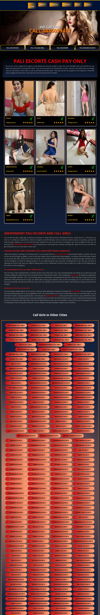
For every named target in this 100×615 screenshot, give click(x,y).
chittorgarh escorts (16, 573)
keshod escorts (16, 487)
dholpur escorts (61, 568)
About (41, 5)
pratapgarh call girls (16, 281)
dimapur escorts (61, 410)
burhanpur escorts (38, 377)
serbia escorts (38, 420)
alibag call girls (38, 314)
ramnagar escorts (38, 458)
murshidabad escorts (83, 353)
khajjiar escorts (38, 410)
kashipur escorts (61, 463)
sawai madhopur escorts (27, 587)
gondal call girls (38, 295)
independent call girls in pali (23, 200)
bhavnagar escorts (16, 501)
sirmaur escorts (83, 362)
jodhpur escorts (16, 520)
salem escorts (16, 434)
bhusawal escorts (61, 314)
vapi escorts (83, 472)
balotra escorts (83, 540)
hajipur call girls (61, 285)
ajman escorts (83, 420)
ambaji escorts (61, 516)
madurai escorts (83, 448)
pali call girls (75, 246)
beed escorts (16, 319)
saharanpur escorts (61, 396)
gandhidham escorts (83, 554)
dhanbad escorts (83, 458)
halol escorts (16, 525)
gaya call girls (61, 281)
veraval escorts (61, 501)
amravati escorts (16, 324)
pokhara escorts (16, 415)
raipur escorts (83, 583)
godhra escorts (83, 520)
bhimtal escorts (38, 367)
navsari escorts (61, 482)
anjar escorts (16, 559)
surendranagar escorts (83, 496)
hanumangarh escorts (16, 549)
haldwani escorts (39, 463)
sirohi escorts (83, 506)
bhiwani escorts (83, 338)
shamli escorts (61, 535)
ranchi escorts (16, 367)
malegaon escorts (61, 319)
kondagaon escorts (16, 448)
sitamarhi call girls (38, 285)
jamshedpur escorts (16, 453)
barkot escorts (83, 367)
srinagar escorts (61, 468)
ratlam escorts (16, 377)
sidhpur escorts (16, 592)
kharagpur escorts (61, 353)
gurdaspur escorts (61, 348)
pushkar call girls (38, 281)
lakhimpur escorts (38, 401)
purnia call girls (61, 290)
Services (53, 5)
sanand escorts (83, 487)
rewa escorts (61, 381)
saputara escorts (83, 492)
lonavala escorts (83, 592)
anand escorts (61, 549)
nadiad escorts (83, 549)
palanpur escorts (83, 525)
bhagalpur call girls (83, 281)
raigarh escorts (38, 353)
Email (88, 5)
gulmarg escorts (38, 602)
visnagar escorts (61, 530)
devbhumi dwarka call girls (50, 300)
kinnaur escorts (61, 362)
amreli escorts (61, 506)
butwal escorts (61, 415)
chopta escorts (38, 405)
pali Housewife (62, 48)
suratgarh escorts (16, 578)
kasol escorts (38, 535)
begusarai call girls (83, 290)
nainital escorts (16, 405)
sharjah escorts (16, 424)
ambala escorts (38, 333)
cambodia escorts (39, 429)
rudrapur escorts (83, 463)
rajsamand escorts (38, 544)
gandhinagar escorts (61, 477)
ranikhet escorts (16, 458)
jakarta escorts (16, 420)
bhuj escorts (16, 516)
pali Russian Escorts (87, 48)
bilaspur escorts (38, 583)
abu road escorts (83, 516)
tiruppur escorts (83, 429)
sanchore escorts (39, 578)
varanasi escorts (38, 396)
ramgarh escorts (38, 453)
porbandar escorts (38, 525)
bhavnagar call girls (83, 295)
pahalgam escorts (61, 401)
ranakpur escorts (83, 578)
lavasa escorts (16, 410)
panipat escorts (16, 333)
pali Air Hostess (12, 48)
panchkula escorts (61, 559)
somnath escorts (38, 501)
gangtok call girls (38, 309)
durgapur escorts (61, 458)
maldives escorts (38, 424)
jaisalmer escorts (61, 540)
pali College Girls (37, 48)
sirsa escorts (16, 338)
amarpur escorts (61, 439)
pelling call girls (61, 309)
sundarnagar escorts (38, 362)
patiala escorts (61, 343)
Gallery (66, 5)
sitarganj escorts (16, 468)
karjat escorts (38, 324)
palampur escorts (16, 564)
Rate (77, 5)
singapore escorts (61, 424)
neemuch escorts (83, 377)
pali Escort (74, 230)
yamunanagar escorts (61, 333)
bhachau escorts (15, 496)
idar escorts (83, 597)
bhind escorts (61, 377)
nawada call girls (16, 290)
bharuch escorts (38, 540)
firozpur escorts (16, 348)
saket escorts (38, 386)
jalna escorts (83, 314)
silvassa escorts (38, 516)
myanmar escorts (16, 429)
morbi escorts (38, 496)
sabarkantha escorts (16, 482)
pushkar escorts (16, 597)
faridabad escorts (61, 329)
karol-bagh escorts (61, 386)
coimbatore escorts (61, 453)
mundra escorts (61, 554)
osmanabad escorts (38, 319)
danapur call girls (16, 285)
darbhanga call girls (38, 290)
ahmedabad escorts (61, 472)
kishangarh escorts (61, 573)
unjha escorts (73, 587)
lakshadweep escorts (61, 597)
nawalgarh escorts (38, 549)
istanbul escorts (61, 420)
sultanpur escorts (83, 396)
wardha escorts (61, 324)
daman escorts (16, 477)
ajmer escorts (16, 472)
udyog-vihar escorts (16, 386)
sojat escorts (61, 583)
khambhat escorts (83, 482)
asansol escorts (61, 357)
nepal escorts (83, 410)
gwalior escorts (61, 372)
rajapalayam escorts (61, 434)
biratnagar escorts (38, 415)
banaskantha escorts (83, 477)
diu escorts (16, 511)
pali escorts (16, 530)
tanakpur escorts (61, 367)
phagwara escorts (83, 348)
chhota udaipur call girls (72, 305)
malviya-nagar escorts (27, 391)
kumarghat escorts (38, 444)
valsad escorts (38, 482)
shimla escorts (38, 492)
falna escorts (83, 564)
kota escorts (38, 520)
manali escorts (83, 357)
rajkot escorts (38, 472)
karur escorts (83, 434)
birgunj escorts (83, 415)
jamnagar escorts (39, 477)
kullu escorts (61, 564)
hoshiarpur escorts (83, 343)
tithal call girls (16, 295)
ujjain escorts (83, 372)
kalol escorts (38, 564)
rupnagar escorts (39, 348)
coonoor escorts (61, 405)
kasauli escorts (83, 535)
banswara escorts (16, 544)
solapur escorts (16, 329)
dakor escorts (38, 530)
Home (30, 7)
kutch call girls (25, 300)
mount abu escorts (83, 468)
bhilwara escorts (61, 544)
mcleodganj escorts (16, 535)
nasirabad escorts (38, 597)
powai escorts (83, 319)
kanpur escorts (16, 396)
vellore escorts (38, 434)
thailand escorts (83, 424)
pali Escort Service (52, 251)
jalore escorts (16, 540)
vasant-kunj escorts (83, 381)
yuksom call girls (16, 314)
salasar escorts (50, 587)
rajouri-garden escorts (72, 391)
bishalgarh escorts (61, 444)
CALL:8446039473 (50, 30)
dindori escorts (16, 381)
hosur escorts (16, 439)
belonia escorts (83, 439)
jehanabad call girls (83, 285)
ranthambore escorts (61, 602)
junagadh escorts (61, 496)
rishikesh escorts (16, 463)
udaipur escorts (61, 511)
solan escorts (83, 530)
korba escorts (16, 353)
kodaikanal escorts (83, 401)
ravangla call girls (83, 309)
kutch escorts (38, 554)
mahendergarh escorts (61, 338)
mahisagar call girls (26, 305)
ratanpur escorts (61, 578)
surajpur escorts (38, 448)
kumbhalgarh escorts (83, 568)
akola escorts (83, 324)
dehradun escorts (83, 453)
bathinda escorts (16, 343)
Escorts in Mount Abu (20, 612)
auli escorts (83, 405)
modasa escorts (38, 487)
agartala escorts (39, 439)
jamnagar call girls (61, 295)
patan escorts (61, 520)
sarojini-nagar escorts (50, 391)
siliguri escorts (61, 448)
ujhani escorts (16, 401)
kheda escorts (16, 506)
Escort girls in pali (61, 209)
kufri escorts (16, 362)
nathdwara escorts (61, 492)
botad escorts (38, 506)
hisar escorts (83, 333)
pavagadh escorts (61, 487)
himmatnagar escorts (38, 559)
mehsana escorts (61, 525)
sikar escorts (83, 573)
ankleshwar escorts (16, 554)
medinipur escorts (16, 357)
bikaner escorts (38, 573)
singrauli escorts (38, 381)
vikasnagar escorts (38, 468)
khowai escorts (16, 444)
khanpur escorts (83, 386)
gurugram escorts (83, 329)
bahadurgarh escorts (38, 338)
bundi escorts (83, 544)
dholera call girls (16, 309)
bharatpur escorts (16, 583)
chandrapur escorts (39, 329)
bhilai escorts (83, 444)
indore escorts (16, 372)
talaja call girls (48, 305)
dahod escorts (83, 501)
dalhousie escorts (83, 559)
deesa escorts (83, 511)
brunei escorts (61, 429)
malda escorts (38, 357)
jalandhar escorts (38, 343)
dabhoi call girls (74, 300)
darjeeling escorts (38, 592)
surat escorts (38, 511)
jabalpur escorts (38, 372)
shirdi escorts (38, 568)
